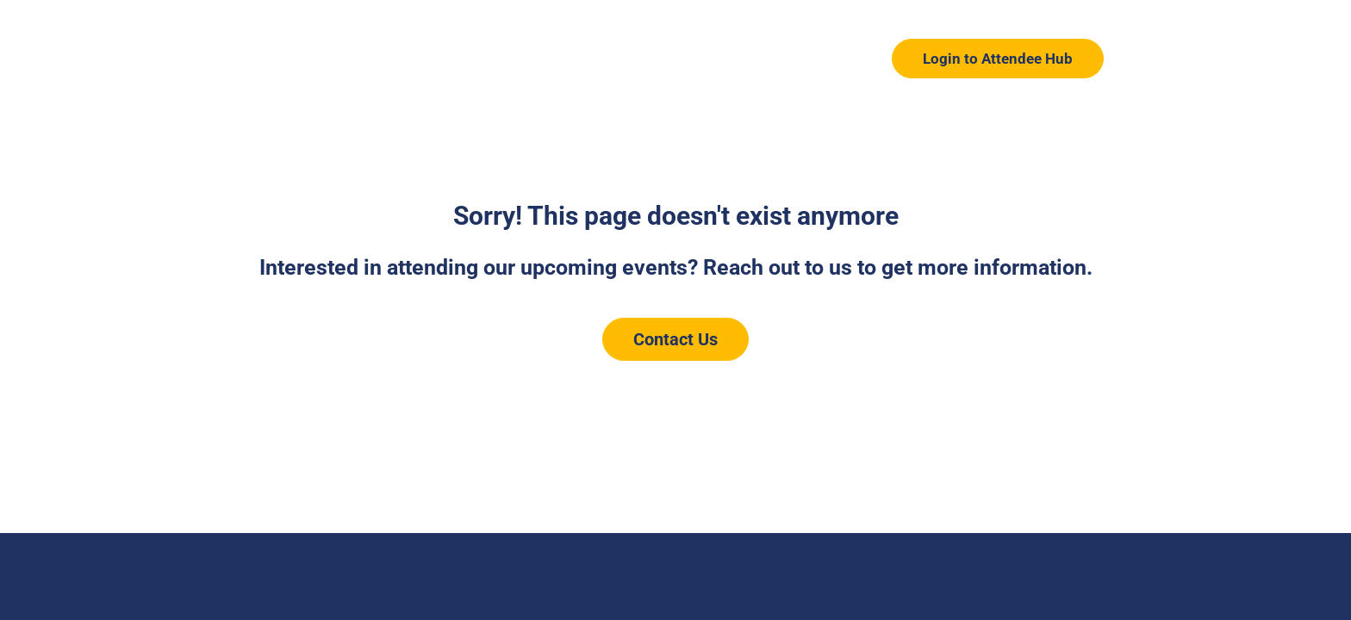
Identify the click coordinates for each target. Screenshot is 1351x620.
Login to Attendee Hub (998, 58)
